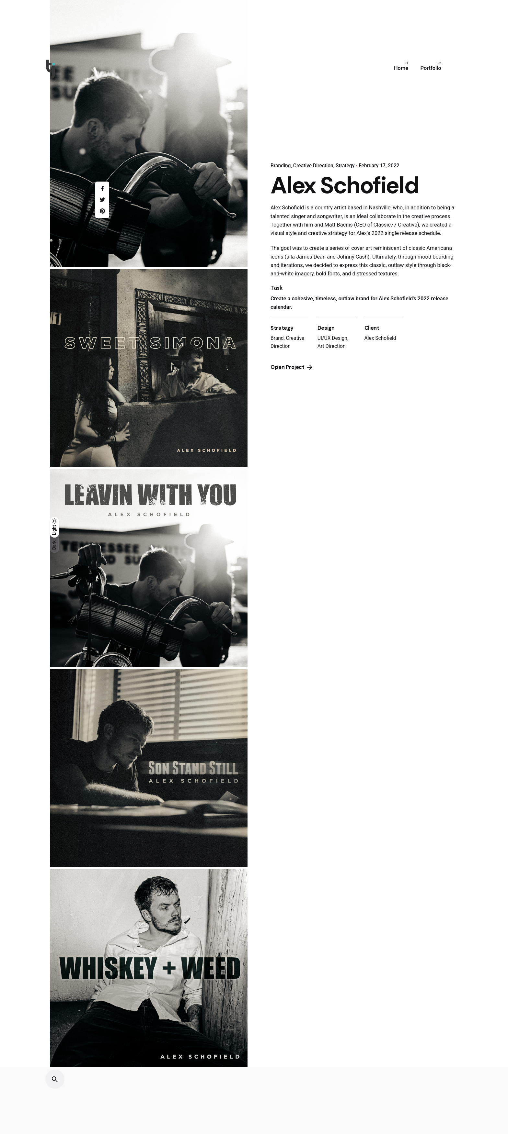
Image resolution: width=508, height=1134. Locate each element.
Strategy (345, 166)
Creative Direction (313, 166)
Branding (281, 166)
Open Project (291, 367)
